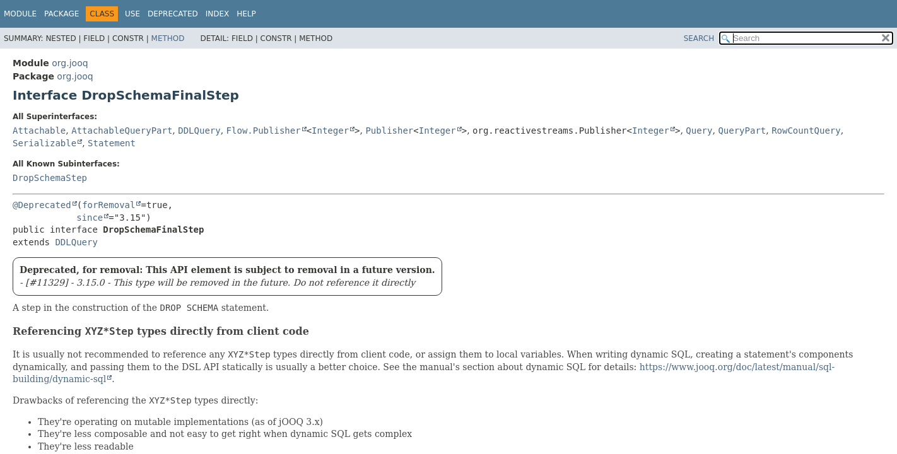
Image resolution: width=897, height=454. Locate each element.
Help (246, 13)
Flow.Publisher (263, 130)
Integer (330, 130)
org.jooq (70, 63)
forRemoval (108, 205)
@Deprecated (42, 205)
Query (699, 130)
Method (168, 38)
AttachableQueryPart (121, 130)
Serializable (44, 143)
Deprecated (173, 13)
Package (61, 13)
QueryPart (742, 130)
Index (218, 13)
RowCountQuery (806, 130)
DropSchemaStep (50, 178)
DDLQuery (199, 130)
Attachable (39, 130)
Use (132, 13)
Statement (112, 143)
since (89, 217)
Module (20, 13)
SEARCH (699, 38)
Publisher (389, 130)
